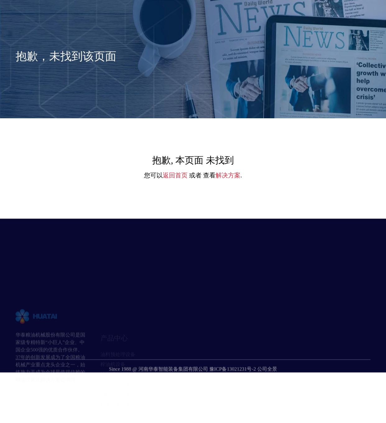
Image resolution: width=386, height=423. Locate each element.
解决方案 (228, 175)
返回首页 (175, 175)
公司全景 (267, 377)
